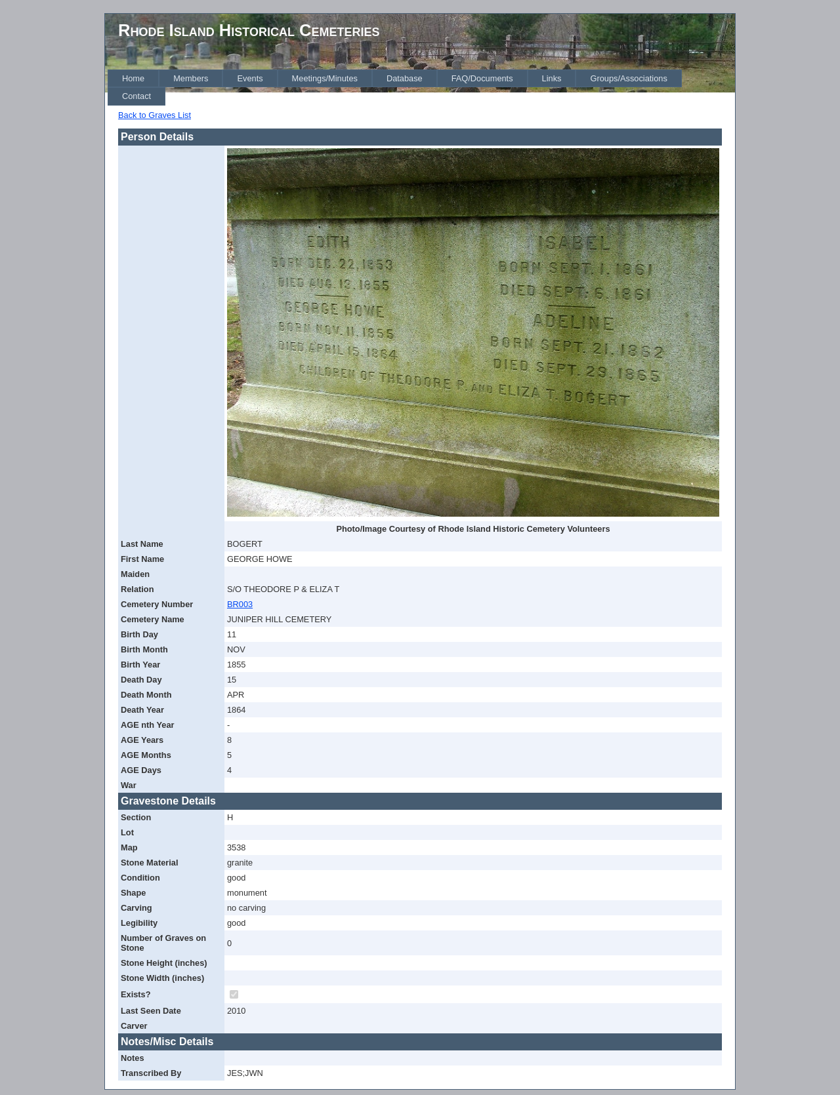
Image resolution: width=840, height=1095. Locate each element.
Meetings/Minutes (325, 78)
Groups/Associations (628, 78)
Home (133, 78)
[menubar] (421, 88)
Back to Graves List (154, 115)
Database (405, 78)
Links (552, 78)
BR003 (240, 604)
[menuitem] (133, 78)
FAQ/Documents (482, 78)
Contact (136, 96)
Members (190, 78)
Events (249, 78)
